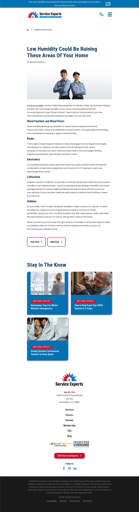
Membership (69, 425)
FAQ (69, 430)
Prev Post (36, 242)
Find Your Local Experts (69, 455)
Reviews (69, 420)
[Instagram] (69, 468)
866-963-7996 (69, 392)
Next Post (56, 242)
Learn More (107, 3)
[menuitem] (52, 501)
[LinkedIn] (75, 468)
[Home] (44, 14)
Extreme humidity (35, 105)
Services (69, 409)
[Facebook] (64, 468)
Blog (69, 436)
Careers (69, 415)
